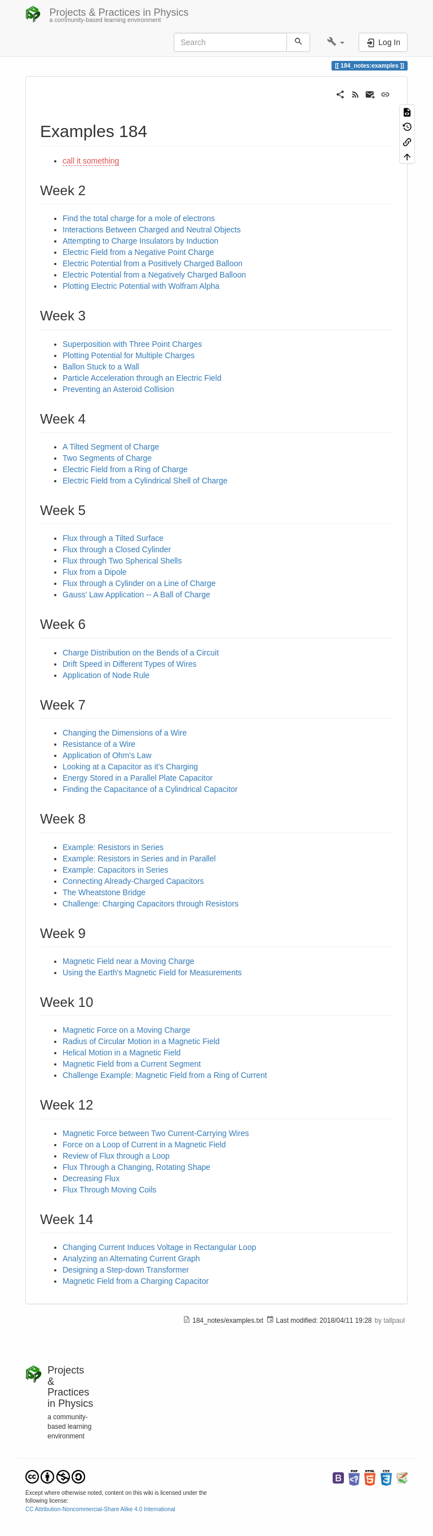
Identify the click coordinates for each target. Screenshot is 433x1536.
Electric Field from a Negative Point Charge (138, 252)
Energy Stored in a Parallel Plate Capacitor (138, 777)
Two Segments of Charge (107, 458)
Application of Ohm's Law (107, 755)
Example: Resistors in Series (113, 847)
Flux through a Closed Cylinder (117, 549)
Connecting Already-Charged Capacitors (133, 881)
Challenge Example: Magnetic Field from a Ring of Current (165, 1075)
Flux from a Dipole (95, 571)
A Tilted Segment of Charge (111, 446)
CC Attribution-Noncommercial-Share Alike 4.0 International (100, 1509)
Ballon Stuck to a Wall (101, 366)
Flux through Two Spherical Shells (122, 560)
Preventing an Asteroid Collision (118, 389)
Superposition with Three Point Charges (132, 344)
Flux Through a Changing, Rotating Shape (136, 1167)
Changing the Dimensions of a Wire (125, 732)
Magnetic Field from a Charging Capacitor (136, 1281)
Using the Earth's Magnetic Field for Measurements (152, 972)
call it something (91, 160)
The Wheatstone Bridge (104, 892)
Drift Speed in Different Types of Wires (130, 663)
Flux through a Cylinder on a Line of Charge (139, 583)
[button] (336, 42)
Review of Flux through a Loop (116, 1155)
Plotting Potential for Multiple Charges (129, 355)
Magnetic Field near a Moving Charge (128, 961)
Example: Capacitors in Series (116, 869)
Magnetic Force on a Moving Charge (126, 1030)
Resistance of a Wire (99, 744)
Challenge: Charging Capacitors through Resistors (150, 903)
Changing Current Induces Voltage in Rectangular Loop (159, 1247)
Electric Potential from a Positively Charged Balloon (152, 263)
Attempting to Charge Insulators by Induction (140, 240)
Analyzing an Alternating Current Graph (131, 1258)
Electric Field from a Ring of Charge (125, 469)
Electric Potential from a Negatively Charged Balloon (154, 274)
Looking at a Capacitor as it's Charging (130, 766)
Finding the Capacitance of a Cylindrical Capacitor (150, 789)
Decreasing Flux (91, 1178)
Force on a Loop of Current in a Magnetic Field (144, 1144)
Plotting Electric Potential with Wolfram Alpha (141, 286)
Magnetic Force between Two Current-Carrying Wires (156, 1133)
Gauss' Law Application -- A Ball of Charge (136, 594)
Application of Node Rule (106, 675)
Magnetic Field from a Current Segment (132, 1063)
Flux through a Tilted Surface (113, 538)
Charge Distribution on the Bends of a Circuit (141, 652)
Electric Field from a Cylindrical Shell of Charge (145, 480)
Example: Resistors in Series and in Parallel (139, 858)
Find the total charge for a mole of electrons (139, 218)
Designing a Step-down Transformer (126, 1269)
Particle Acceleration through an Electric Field (142, 377)
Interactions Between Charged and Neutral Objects (152, 229)
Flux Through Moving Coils (109, 1189)
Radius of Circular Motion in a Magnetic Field (141, 1041)
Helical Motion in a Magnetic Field (121, 1052)
